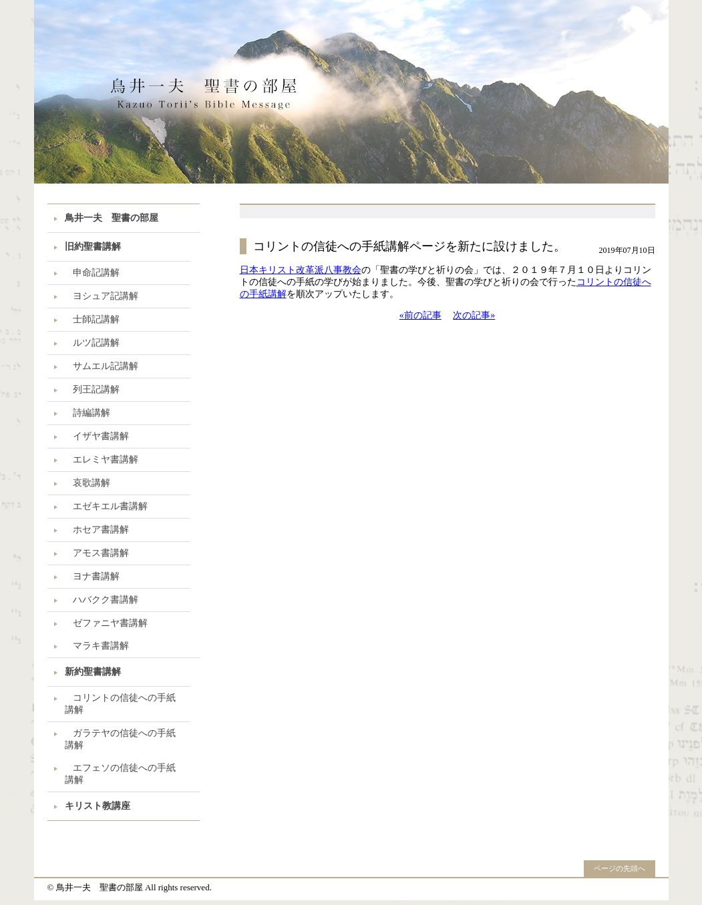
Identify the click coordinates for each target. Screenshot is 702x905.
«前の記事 (420, 315)
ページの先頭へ (619, 868)
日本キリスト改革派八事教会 (300, 270)
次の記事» (474, 315)
